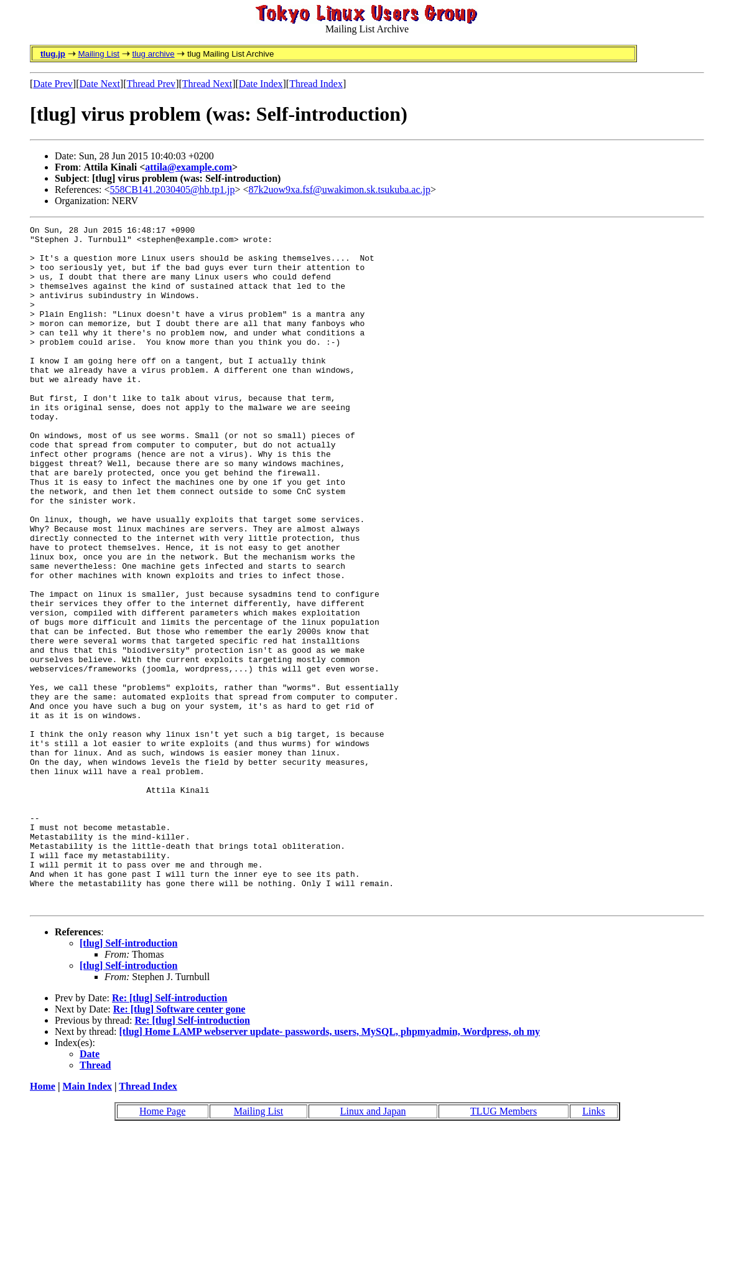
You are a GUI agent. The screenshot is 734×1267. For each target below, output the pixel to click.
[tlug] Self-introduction (128, 1079)
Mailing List (98, 53)
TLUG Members (503, 1247)
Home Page (162, 1247)
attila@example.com (188, 167)
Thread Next (207, 83)
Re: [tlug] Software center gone (179, 1145)
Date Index (261, 83)
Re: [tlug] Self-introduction (169, 1134)
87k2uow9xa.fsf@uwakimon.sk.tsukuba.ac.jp (339, 189)
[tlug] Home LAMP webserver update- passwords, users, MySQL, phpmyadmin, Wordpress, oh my (330, 1167)
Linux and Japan (373, 1247)
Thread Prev (150, 83)
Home (42, 1222)
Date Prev (53, 83)
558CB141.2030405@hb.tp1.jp (172, 189)
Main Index (87, 1222)
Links (593, 1247)
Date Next (100, 83)
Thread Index (316, 83)
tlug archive (153, 53)
